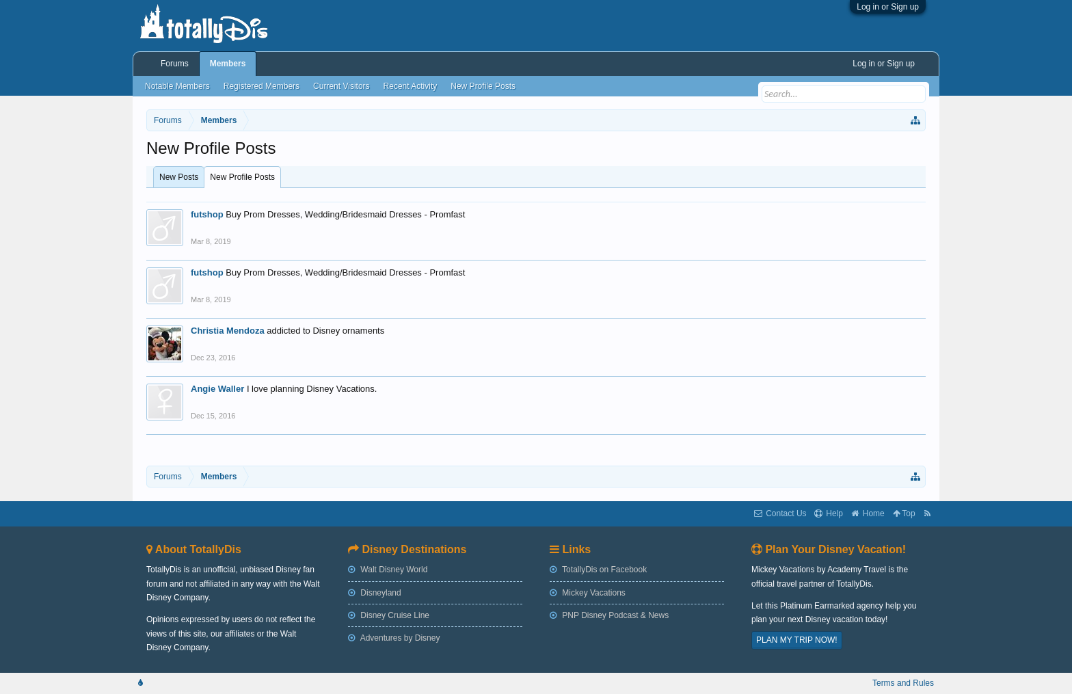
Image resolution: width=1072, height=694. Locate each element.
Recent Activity (411, 86)
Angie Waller (217, 389)
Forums (175, 63)
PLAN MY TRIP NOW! (797, 640)
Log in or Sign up (888, 7)
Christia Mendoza (228, 330)
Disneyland (374, 593)
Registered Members (261, 86)
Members (228, 63)
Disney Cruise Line (388, 615)
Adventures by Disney (394, 638)
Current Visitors (341, 86)
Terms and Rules (903, 683)
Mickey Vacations (588, 593)
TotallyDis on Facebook (598, 569)
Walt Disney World (387, 569)
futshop (207, 214)
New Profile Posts (242, 177)
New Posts (178, 177)
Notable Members (177, 86)
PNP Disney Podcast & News (609, 615)
